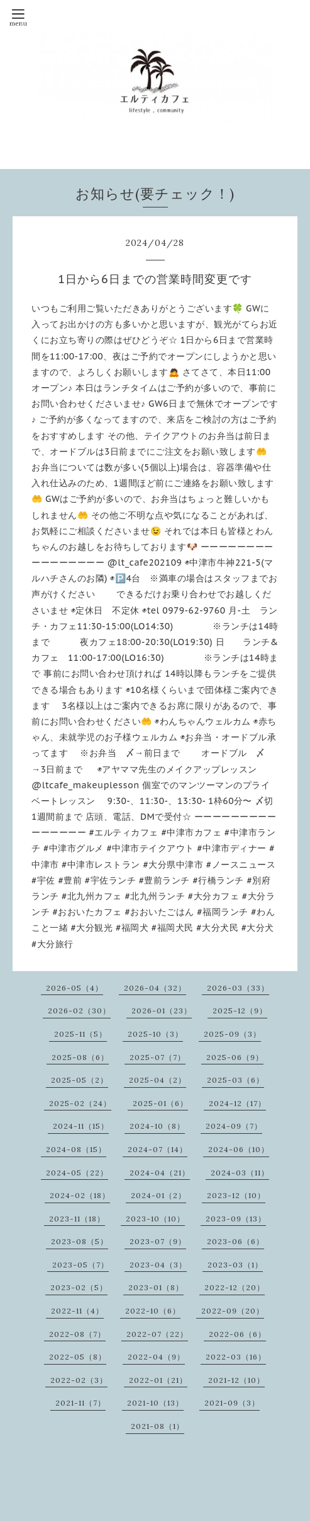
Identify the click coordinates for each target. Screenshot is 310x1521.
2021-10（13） (155, 1402)
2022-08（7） (77, 1334)
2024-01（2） (158, 1195)
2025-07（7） (157, 1057)
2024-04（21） (160, 1172)
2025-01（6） (160, 1103)
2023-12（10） (236, 1195)
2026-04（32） (155, 988)
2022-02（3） (79, 1380)
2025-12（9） (240, 1010)
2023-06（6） (235, 1241)
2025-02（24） (80, 1103)
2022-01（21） (158, 1380)
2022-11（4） (77, 1310)
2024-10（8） (157, 1126)
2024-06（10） (238, 1149)
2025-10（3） (155, 1034)
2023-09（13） (236, 1218)
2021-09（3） (232, 1402)
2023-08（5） (79, 1241)
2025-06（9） (234, 1057)
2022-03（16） (236, 1356)
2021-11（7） (80, 1402)
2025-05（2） (79, 1080)
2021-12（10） (236, 1380)
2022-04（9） (156, 1356)
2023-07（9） (158, 1241)
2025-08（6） (80, 1057)
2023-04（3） (158, 1264)
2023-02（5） (79, 1287)
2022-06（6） (237, 1334)
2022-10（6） (152, 1310)
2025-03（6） (235, 1080)
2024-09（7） (234, 1126)
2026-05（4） (74, 988)
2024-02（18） (80, 1195)
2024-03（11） (240, 1172)
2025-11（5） (80, 1034)
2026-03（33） (238, 988)
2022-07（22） (157, 1334)
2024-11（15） (81, 1126)
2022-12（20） (234, 1287)
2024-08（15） (76, 1149)
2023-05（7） (80, 1264)
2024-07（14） (157, 1149)
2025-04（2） (157, 1080)
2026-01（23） (161, 1010)
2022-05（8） (77, 1356)
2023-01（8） (156, 1287)
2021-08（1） (157, 1426)
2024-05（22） (77, 1172)
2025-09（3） (232, 1034)
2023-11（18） (77, 1218)
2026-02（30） (79, 1010)
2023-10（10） (155, 1218)
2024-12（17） (237, 1103)
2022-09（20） (232, 1310)
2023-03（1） (235, 1264)
